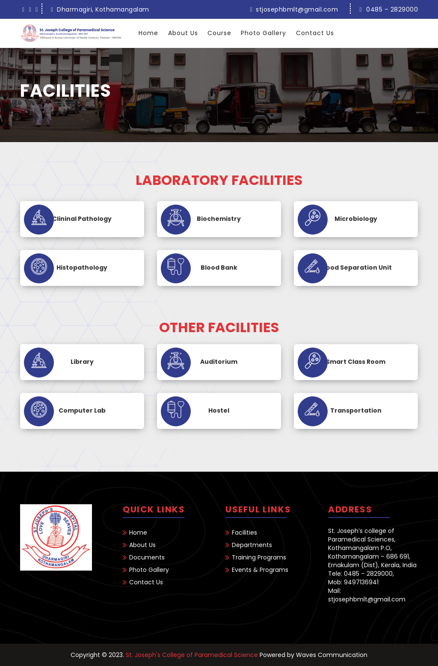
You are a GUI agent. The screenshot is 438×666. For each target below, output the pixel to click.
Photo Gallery (263, 33)
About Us (183, 33)
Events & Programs (260, 578)
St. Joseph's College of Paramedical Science (192, 655)
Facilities (244, 541)
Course (219, 33)
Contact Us (315, 33)
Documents (147, 566)
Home (148, 33)
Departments (252, 553)
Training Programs (259, 566)
